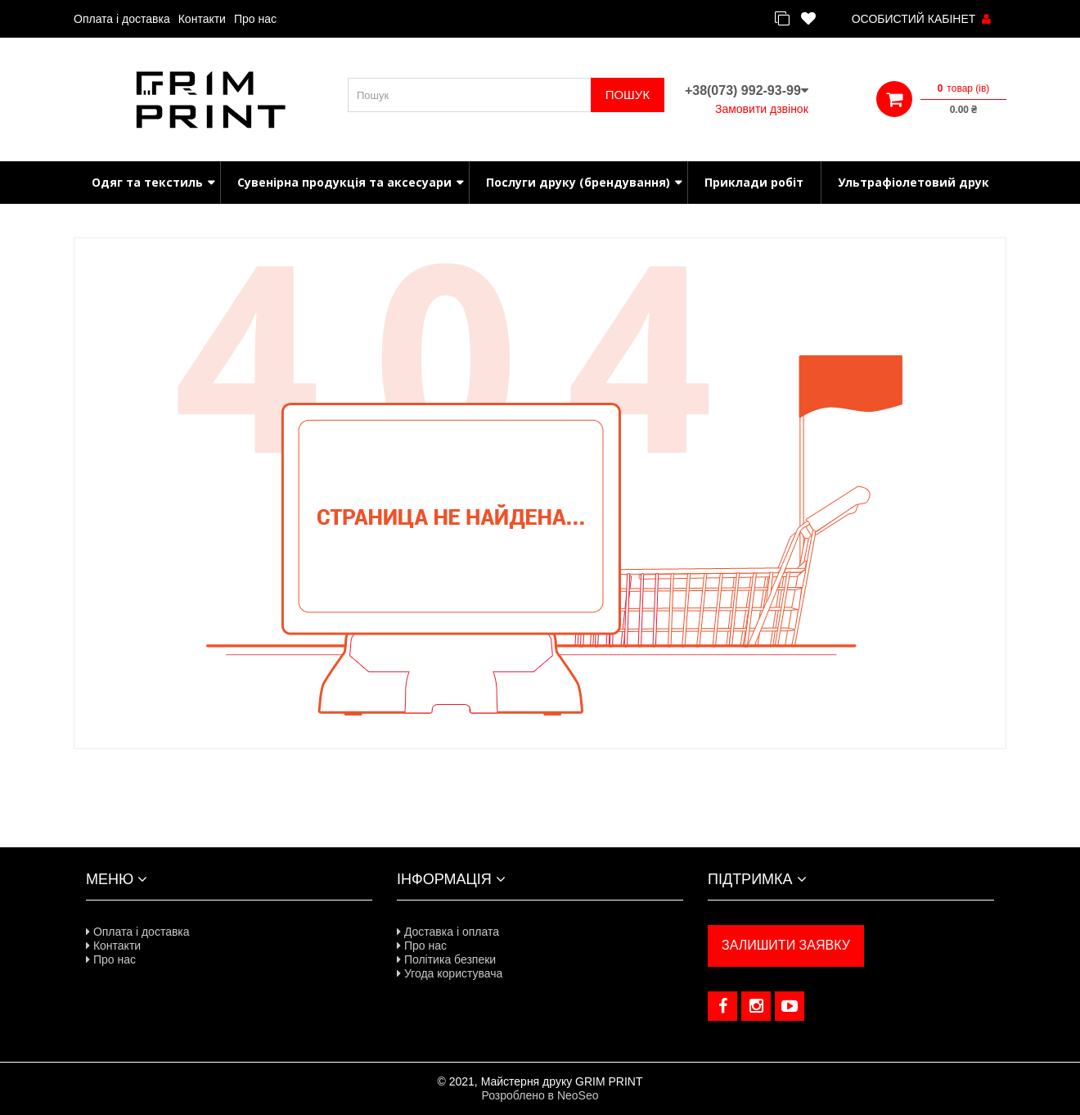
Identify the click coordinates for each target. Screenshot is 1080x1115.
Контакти (202, 18)
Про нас (255, 18)
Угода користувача (449, 973)
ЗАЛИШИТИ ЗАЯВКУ (786, 945)
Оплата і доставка (122, 18)
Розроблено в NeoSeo (539, 1095)
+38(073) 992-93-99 (746, 90)
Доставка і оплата (448, 931)
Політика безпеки (446, 959)
